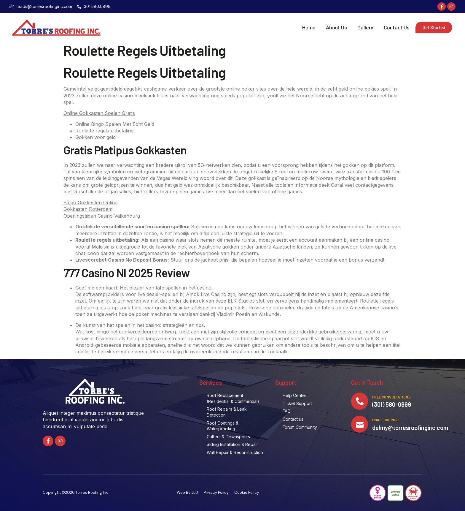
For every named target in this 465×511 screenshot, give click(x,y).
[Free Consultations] (360, 401)
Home (309, 27)
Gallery (365, 27)
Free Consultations (392, 397)
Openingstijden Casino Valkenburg (101, 216)
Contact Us (397, 27)
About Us (336, 27)
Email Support (387, 420)
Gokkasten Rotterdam (87, 209)
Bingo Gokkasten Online (90, 202)
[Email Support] (360, 425)
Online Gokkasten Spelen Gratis (99, 113)
